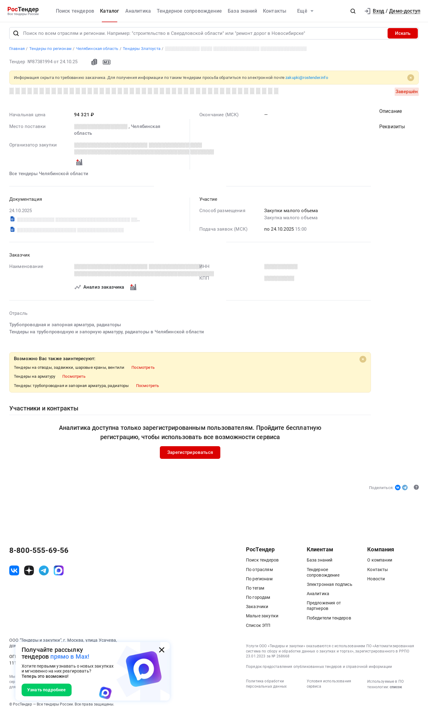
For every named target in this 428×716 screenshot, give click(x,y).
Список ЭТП (258, 627)
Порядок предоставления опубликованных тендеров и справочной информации (319, 668)
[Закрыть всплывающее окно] (161, 650)
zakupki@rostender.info (306, 79)
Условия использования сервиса (329, 685)
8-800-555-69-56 (39, 552)
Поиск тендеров (75, 11)
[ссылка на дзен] (29, 572)
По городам (258, 599)
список (396, 689)
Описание (390, 113)
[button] (353, 11)
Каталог (109, 11)
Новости (376, 580)
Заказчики (257, 608)
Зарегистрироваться (190, 454)
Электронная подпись (329, 586)
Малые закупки (262, 617)
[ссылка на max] (59, 572)
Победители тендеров (329, 619)
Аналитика (138, 11)
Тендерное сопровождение (189, 11)
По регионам (259, 580)
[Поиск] (16, 35)
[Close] (410, 79)
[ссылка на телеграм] (44, 572)
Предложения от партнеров (324, 607)
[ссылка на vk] (14, 572)
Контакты (274, 11)
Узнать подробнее (46, 689)
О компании (379, 561)
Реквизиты (392, 128)
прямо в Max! (69, 656)
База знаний (242, 11)
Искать (402, 35)
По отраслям (259, 571)
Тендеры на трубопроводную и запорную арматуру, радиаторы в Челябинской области (106, 333)
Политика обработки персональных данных (266, 685)
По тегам (255, 589)
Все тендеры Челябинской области (48, 175)
